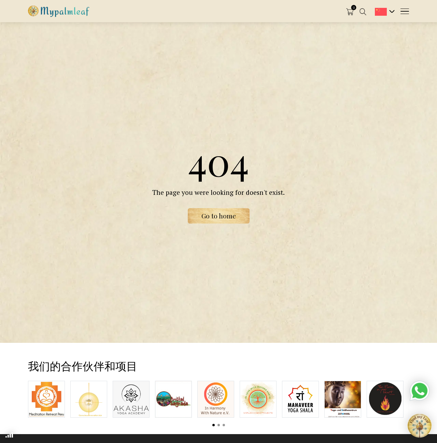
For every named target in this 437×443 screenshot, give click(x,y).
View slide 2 (218, 425)
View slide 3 (224, 425)
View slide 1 (213, 425)
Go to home (218, 215)
